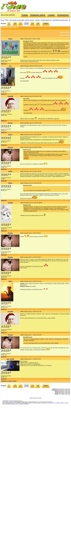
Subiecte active (37, 15)
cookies (15, 402)
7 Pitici (9, 400)
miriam (10, 38)
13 (32, 23)
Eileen (10, 281)
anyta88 (10, 202)
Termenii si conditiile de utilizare (57, 402)
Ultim (45, 23)
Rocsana (10, 147)
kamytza (10, 123)
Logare (51, 15)
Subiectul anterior (65, 32)
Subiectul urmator (65, 35)
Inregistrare (63, 15)
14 (38, 23)
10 (15, 23)
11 (20, 23)
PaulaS (10, 171)
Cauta (25, 15)
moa (10, 66)
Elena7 (10, 134)
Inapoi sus (3, 63)
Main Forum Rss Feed (35, 398)
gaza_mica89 (10, 359)
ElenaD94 (10, 96)
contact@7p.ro (26, 403)
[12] (26, 23)
